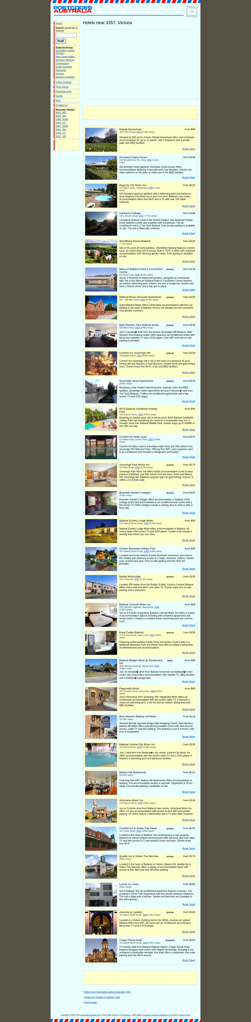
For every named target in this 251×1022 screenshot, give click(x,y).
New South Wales (65, 56)
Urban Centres (63, 82)
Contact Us (62, 105)
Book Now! (188, 148)
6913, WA (61, 112)
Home (59, 23)
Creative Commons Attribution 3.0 (157, 1015)
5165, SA (61, 133)
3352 (138, 132)
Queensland (62, 63)
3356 (150, 188)
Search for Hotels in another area (102, 997)
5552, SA (61, 122)
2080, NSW (62, 119)
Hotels (59, 96)
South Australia (64, 66)
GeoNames (126, 1015)
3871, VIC (61, 136)
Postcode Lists (63, 91)
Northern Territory (65, 60)
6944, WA (61, 116)
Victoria (60, 73)
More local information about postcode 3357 (108, 992)
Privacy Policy (184, 1015)
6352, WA (61, 129)
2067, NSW (62, 126)
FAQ (58, 100)
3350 (149, 160)
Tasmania (61, 70)
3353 (145, 943)
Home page (91, 1002)
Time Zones (62, 86)
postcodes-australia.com (90, 1015)
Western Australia (65, 77)
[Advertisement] (140, 113)
